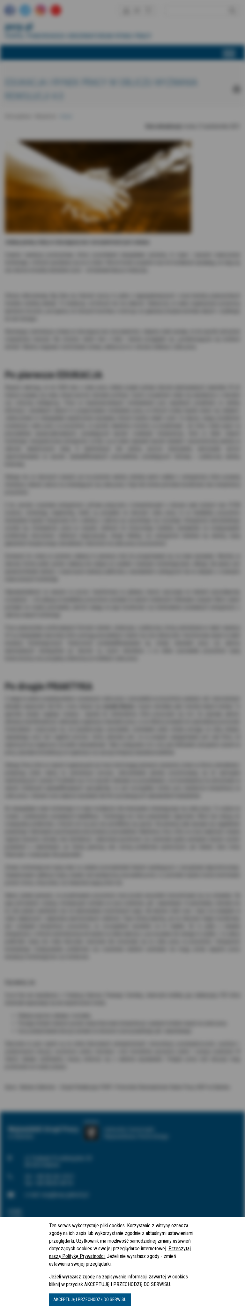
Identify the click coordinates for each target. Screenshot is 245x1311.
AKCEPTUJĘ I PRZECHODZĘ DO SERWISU (90, 1299)
